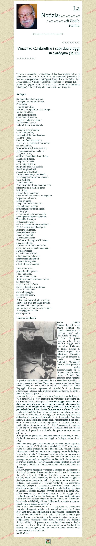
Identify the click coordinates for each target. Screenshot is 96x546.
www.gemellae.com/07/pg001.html (40, 79)
